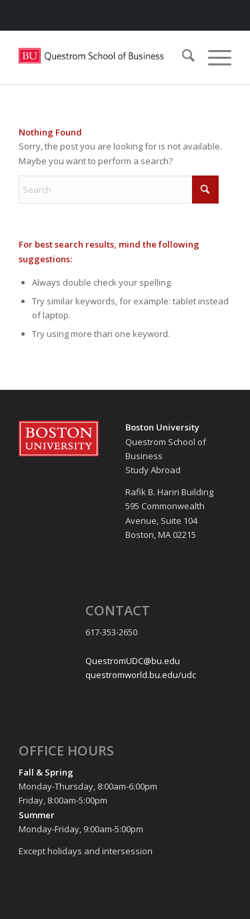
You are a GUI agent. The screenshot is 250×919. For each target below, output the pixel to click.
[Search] (182, 57)
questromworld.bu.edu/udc (140, 675)
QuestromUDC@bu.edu (132, 661)
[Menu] (213, 57)
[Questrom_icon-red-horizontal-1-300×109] (104, 57)
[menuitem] (182, 57)
